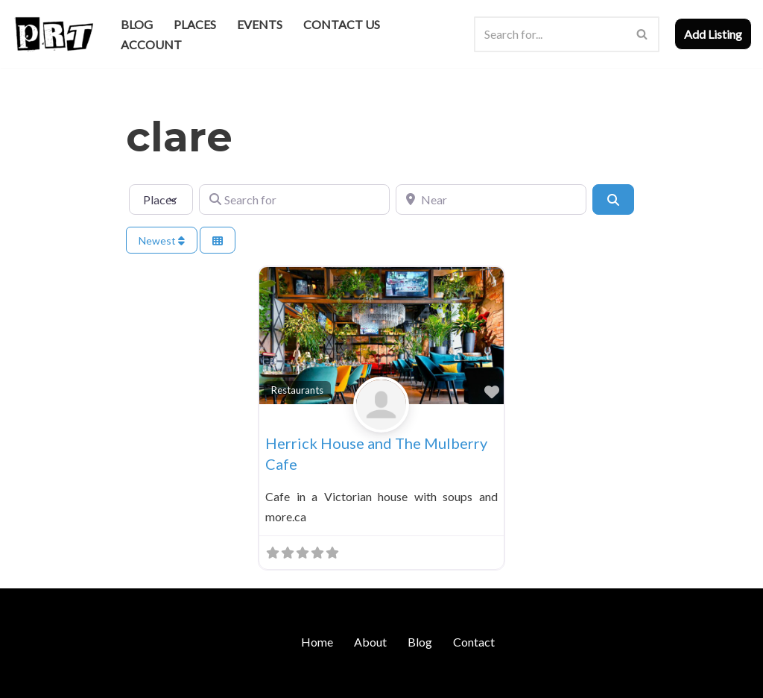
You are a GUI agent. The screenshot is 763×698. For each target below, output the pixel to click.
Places (195, 24)
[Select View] (217, 240)
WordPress (140, 679)
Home (317, 642)
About (370, 642)
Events (259, 24)
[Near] (491, 199)
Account (151, 44)
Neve (25, 679)
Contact (474, 642)
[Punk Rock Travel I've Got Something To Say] (53, 33)
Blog (137, 24)
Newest (162, 240)
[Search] (550, 34)
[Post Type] (161, 199)
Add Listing (713, 34)
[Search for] (294, 199)
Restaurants (297, 390)
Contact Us (341, 24)
